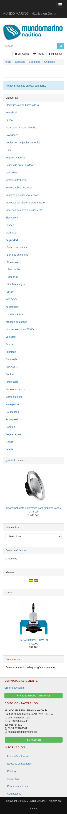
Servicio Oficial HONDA (19, 187)
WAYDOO (11, 299)
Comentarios (13, 659)
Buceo (9, 120)
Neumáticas (12, 411)
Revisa (38, 53)
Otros (9, 291)
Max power (12, 172)
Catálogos (12, 771)
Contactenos (14, 793)
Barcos (9, 344)
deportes (12, 276)
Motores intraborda (16, 180)
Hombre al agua (15, 284)
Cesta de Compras (16, 550)
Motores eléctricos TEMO (20, 329)
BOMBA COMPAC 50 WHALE (33, 640)
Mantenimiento (14, 396)
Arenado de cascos (16, 321)
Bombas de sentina (17, 254)
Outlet (9, 150)
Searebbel (11, 112)
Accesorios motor (15, 389)
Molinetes (11, 232)
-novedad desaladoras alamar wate (25, 202)
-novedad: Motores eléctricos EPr (24, 210)
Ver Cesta (22, 53)
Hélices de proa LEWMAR (20, 165)
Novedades (12, 135)
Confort (10, 374)
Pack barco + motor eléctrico (21, 127)
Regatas (10, 426)
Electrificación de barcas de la (22, 105)
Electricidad (12, 381)
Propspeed (12, 419)
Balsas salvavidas (16, 247)
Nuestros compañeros (19, 763)
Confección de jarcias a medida (23, 142)
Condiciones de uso (18, 786)
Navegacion (12, 404)
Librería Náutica (14, 314)
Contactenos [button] (33, 740)
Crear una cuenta (14, 687)
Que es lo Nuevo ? (16, 460)
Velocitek (11, 336)
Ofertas (10, 592)
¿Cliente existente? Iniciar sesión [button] (33, 695)
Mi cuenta (55, 53)
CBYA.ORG (12, 366)
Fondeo (10, 225)
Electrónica (12, 217)
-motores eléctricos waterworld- (23, 195)
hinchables (13, 269)
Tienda (9, 441)
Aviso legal (13, 778)
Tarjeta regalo (13, 434)
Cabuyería (11, 359)
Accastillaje (12, 306)
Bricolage (11, 351)
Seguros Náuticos (15, 157)
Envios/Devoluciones (18, 756)
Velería (9, 449)
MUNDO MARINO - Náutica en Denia (29, 13)
